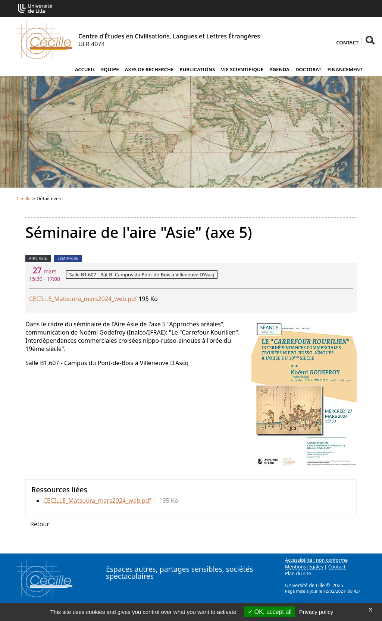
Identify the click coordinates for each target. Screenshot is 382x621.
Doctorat (308, 69)
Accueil (85, 69)
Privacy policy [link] (316, 612)
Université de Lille (305, 585)
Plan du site (298, 573)
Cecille (23, 198)
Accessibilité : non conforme (316, 559)
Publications (197, 69)
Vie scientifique (242, 69)
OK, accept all (269, 612)
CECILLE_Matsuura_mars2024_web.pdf (83, 299)
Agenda (279, 69)
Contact (347, 42)
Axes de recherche (149, 69)
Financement (345, 69)
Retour (39, 524)
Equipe (110, 69)
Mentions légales (304, 566)
